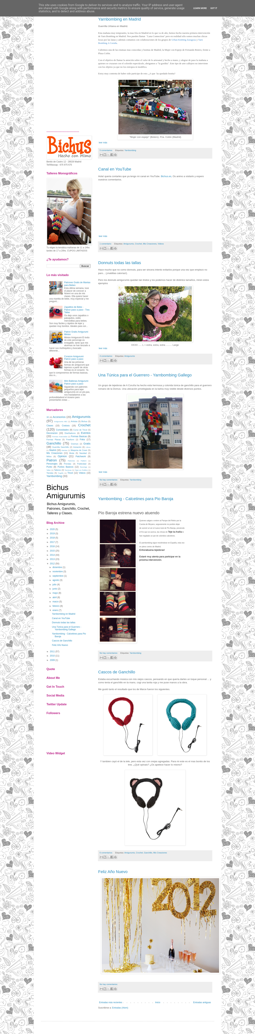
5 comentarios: (106, 150)
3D (48, 417)
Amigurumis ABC (60, 421)
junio (54, 588)
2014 (52, 555)
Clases (50, 425)
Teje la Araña (175, 531)
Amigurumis (128, 244)
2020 (52, 529)
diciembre (57, 567)
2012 (52, 563)
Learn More (200, 8)
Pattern (84, 461)
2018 (52, 537)
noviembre (57, 571)
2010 (52, 655)
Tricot (70, 473)
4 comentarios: (106, 356)
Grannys (74, 444)
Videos (161, 244)
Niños (49, 456)
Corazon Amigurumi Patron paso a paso (73, 357)
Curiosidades (62, 430)
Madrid (52, 450)
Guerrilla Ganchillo (60, 447)
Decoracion (52, 433)
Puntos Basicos (66, 467)
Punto (49, 467)
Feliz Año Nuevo (113, 871)
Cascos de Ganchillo (116, 672)
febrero (55, 606)
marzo (55, 601)
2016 (52, 546)
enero (55, 610)
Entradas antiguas (202, 1002)
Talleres (57, 470)
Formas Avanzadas (59, 437)
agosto (55, 580)
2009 (52, 660)
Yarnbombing (130, 150)
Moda (71, 453)
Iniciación (77, 447)
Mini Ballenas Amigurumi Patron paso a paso (76, 382)
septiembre (57, 576)
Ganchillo (148, 853)
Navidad (83, 453)
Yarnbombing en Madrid (119, 19)
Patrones (71, 461)
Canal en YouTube (114, 169)
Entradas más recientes (110, 1002)
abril (54, 597)
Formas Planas (54, 439)
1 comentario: (106, 244)
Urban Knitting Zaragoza (184, 39)
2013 (52, 559)
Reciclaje (83, 467)
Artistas (74, 421)
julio (54, 584)
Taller (49, 470)
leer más (102, 142)
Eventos (86, 432)
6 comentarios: (106, 853)
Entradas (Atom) (120, 1007)
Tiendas (50, 473)
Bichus (84, 421)
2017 (52, 542)
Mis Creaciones (150, 244)
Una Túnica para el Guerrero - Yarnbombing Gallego (145, 375)
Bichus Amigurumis (66, 491)
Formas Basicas (79, 436)
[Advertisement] (69, 69)
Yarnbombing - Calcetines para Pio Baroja (135, 498)
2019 (52, 533)
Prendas (67, 464)
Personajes (52, 463)
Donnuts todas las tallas (119, 262)
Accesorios (59, 417)
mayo (55, 593)
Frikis (82, 439)
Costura (65, 425)
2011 (52, 651)
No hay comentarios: (109, 480)
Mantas (64, 450)
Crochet (138, 244)
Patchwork (81, 456)
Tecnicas (68, 470)
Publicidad (81, 464)
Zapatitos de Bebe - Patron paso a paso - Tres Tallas (76, 310)
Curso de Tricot (80, 430)
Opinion (62, 456)
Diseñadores (70, 433)
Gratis (86, 443)
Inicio (157, 1002)
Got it (213, 8)
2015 (52, 550)
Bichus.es (166, 176)
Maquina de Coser (79, 450)
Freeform (70, 439)
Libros (88, 447)
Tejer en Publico (81, 470)
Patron (52, 460)
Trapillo (60, 473)
